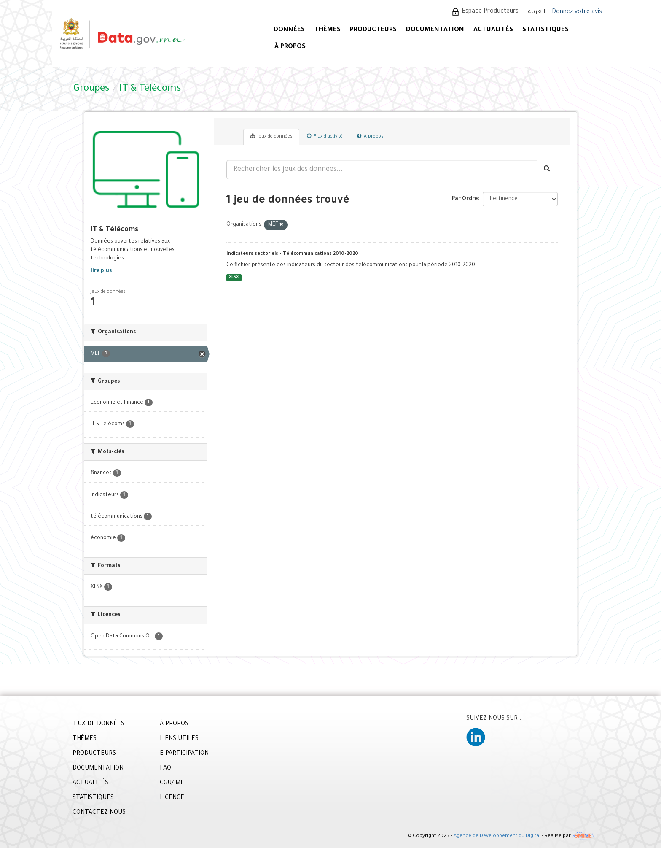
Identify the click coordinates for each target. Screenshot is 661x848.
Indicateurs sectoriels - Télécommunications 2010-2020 (292, 254)
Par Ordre (465, 199)
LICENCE (172, 798)
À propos (370, 136)
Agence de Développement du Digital (497, 836)
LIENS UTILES (179, 739)
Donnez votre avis (577, 12)
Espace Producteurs (490, 11)
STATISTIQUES (545, 30)
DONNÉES (289, 30)
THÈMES (85, 739)
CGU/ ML (172, 783)
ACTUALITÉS (493, 30)
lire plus (101, 271)
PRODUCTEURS (373, 30)
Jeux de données (271, 136)
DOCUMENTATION (435, 30)
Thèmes (327, 30)
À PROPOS (290, 47)
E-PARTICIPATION (184, 754)
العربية (536, 12)
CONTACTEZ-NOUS (99, 813)
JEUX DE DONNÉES (98, 724)
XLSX (234, 277)
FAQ (165, 768)
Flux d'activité (325, 136)
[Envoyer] (547, 169)
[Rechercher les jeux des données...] (381, 169)
